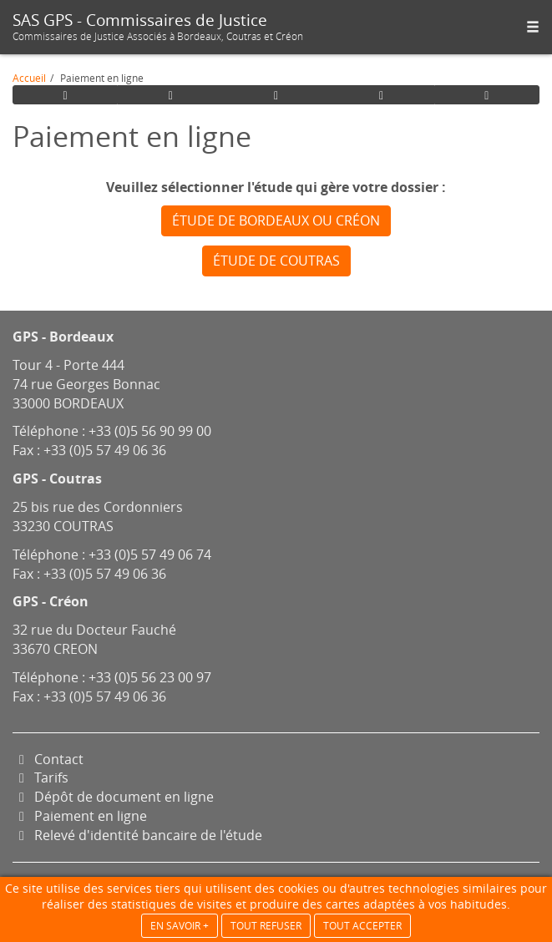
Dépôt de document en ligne (113, 797)
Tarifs (40, 777)
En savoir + (179, 925)
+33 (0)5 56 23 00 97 (150, 677)
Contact (48, 759)
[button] (532, 27)
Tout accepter (362, 925)
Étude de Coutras (276, 260)
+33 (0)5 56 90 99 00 (150, 431)
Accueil (29, 77)
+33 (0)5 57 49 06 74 (150, 554)
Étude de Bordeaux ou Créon (276, 220)
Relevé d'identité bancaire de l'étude (137, 835)
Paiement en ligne (80, 816)
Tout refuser (265, 925)
